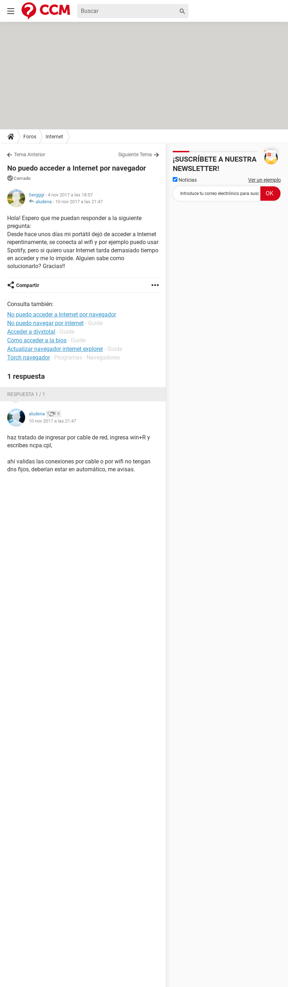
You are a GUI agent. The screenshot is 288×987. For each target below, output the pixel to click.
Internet (54, 136)
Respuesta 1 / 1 (26, 394)
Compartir (27, 285)
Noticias (185, 180)
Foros (29, 136)
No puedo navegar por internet (45, 323)
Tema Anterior (29, 154)
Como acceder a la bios (36, 340)
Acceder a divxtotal (31, 331)
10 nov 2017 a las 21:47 (79, 201)
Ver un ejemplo (264, 180)
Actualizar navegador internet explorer (55, 348)
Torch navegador (28, 357)
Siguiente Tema (135, 154)
